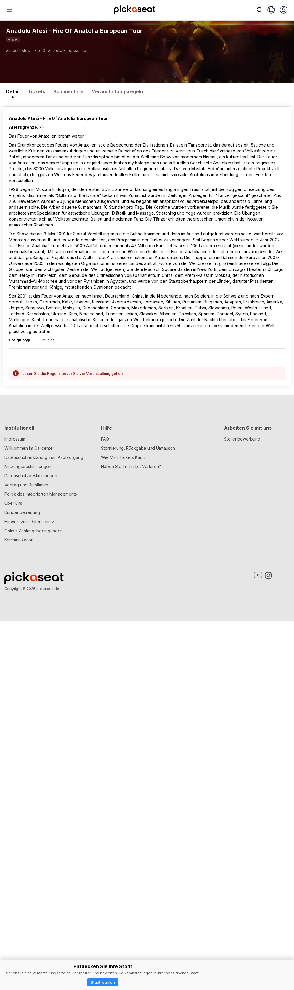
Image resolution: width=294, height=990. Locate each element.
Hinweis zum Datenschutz (29, 890)
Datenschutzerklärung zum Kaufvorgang (43, 826)
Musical (13, 39)
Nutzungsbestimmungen (27, 835)
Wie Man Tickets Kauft (123, 826)
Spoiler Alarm (26, 723)
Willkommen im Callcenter (29, 817)
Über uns (13, 872)
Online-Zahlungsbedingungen (33, 900)
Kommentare (68, 91)
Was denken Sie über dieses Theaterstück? (49, 670)
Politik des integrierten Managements (40, 863)
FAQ (105, 808)
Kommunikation (18, 909)
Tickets (36, 91)
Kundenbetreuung (22, 881)
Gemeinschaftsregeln (110, 677)
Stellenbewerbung (242, 808)
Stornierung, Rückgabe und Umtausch (138, 817)
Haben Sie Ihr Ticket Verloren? (131, 835)
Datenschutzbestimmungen (30, 845)
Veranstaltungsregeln (117, 91)
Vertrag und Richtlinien (26, 854)
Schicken (147, 742)
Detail (13, 91)
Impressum (14, 808)
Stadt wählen (103, 982)
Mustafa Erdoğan (61, 435)
